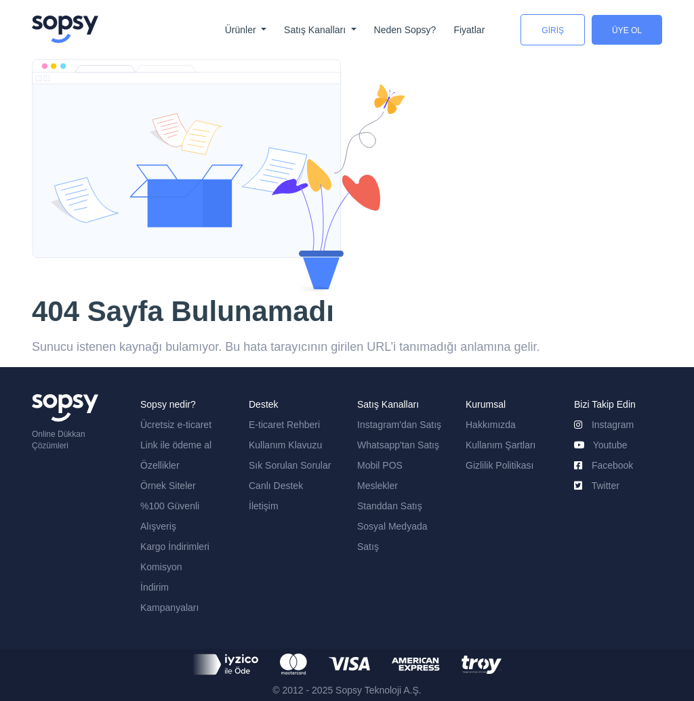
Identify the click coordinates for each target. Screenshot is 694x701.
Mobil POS (380, 465)
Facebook (603, 465)
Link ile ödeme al (175, 445)
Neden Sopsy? (405, 29)
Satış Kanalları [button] (316, 29)
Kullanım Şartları (500, 445)
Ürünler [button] (242, 29)
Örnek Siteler (168, 485)
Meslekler (377, 485)
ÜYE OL (627, 30)
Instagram (604, 424)
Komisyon (161, 566)
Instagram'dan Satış (399, 424)
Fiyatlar (469, 29)
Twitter (596, 485)
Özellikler (160, 465)
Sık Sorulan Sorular (290, 465)
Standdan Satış (389, 506)
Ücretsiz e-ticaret (175, 424)
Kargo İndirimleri (174, 546)
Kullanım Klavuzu (285, 445)
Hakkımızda (491, 424)
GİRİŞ (553, 30)
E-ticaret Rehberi (284, 424)
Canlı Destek (276, 485)
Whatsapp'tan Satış (398, 445)
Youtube (601, 445)
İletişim (264, 506)
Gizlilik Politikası (499, 465)
